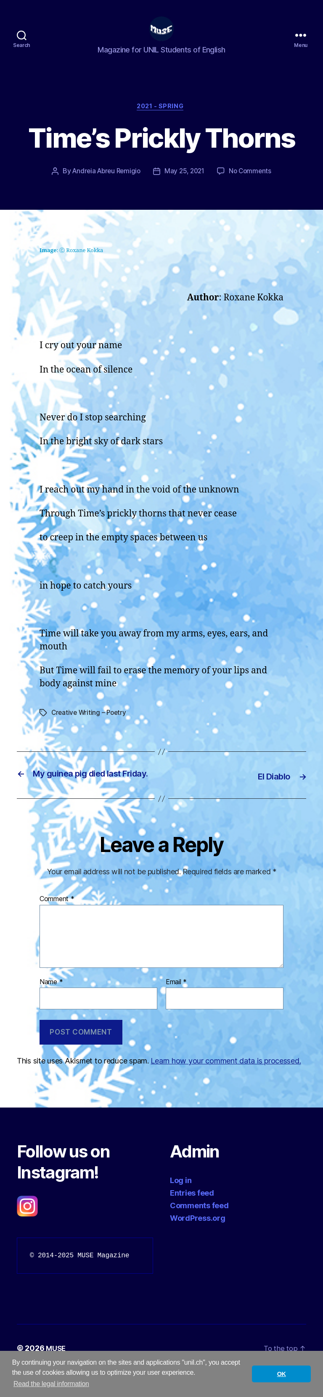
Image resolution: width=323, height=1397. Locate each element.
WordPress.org (197, 1243)
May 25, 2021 (185, 185)
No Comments (253, 185)
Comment (57, 924)
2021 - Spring (161, 120)
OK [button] (281, 1374)
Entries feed (192, 1218)
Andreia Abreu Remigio (104, 185)
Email (176, 1007)
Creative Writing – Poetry (90, 726)
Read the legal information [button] (51, 1383)
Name (51, 1007)
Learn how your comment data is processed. (226, 1086)
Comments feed (199, 1230)
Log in (180, 1205)
